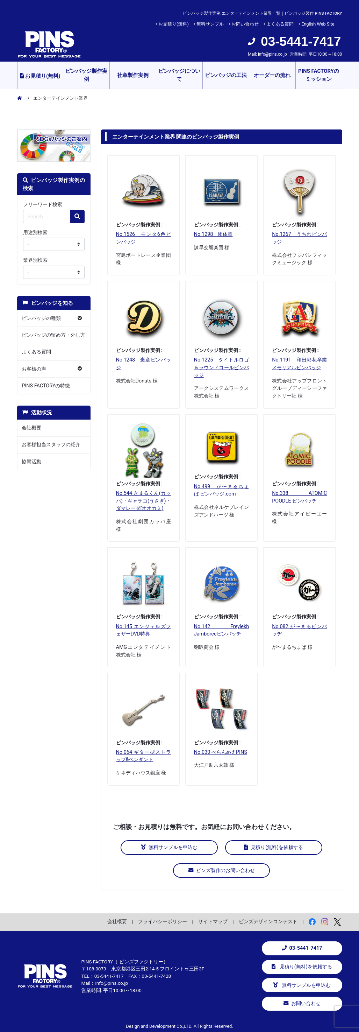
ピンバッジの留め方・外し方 (53, 335)
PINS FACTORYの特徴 (46, 386)
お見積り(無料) (173, 24)
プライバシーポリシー (162, 920)
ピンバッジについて (179, 75)
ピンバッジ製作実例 (86, 75)
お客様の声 (34, 369)
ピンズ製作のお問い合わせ (221, 870)
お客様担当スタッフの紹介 (51, 445)
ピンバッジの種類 (41, 318)
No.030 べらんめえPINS (220, 752)
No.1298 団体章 (213, 234)
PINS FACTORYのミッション (318, 75)
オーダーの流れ (272, 75)
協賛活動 (31, 462)
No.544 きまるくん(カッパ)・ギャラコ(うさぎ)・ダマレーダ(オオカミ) (143, 500)
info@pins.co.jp (272, 54)
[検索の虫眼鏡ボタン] (77, 216)
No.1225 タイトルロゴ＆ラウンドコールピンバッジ (221, 367)
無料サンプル (210, 24)
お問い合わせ (245, 24)
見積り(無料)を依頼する (265, 847)
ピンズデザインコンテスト (268, 920)
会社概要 (31, 428)
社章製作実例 (133, 75)
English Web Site (318, 24)
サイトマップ (213, 920)
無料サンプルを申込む (177, 847)
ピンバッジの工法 (226, 75)
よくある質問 (280, 24)
